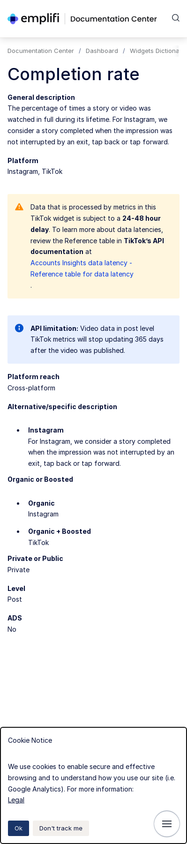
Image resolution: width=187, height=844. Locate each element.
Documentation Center (40, 50)
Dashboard (102, 50)
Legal (16, 800)
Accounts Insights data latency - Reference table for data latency (82, 268)
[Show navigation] (167, 824)
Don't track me (60, 828)
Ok (18, 828)
